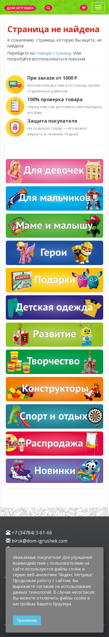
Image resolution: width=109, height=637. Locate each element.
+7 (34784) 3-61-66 (29, 532)
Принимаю (27, 620)
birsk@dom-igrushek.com (36, 541)
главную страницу (53, 53)
